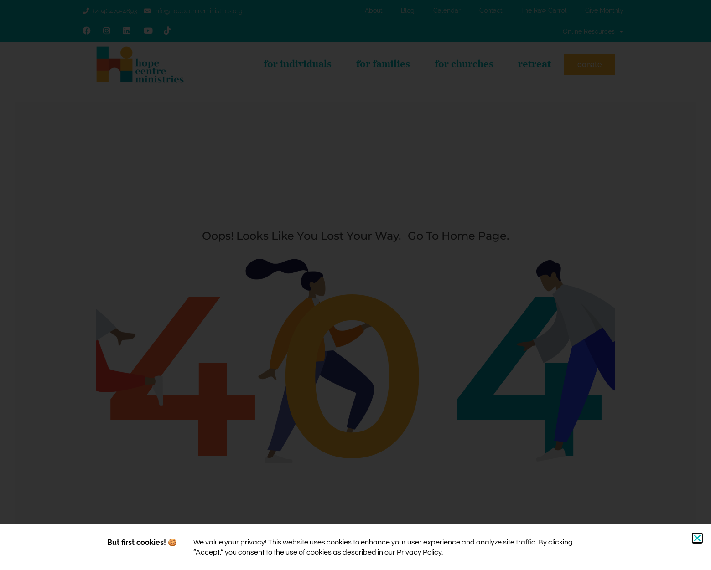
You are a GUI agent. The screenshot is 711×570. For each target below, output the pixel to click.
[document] (355, 285)
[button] (697, 538)
